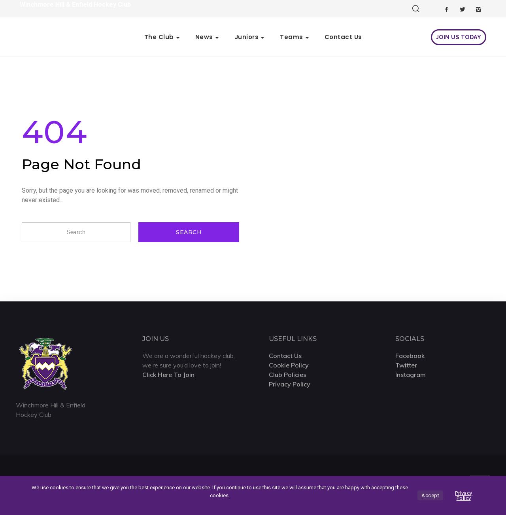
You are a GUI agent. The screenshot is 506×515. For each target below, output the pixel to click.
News (204, 37)
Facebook (410, 356)
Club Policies (287, 375)
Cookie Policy (289, 365)
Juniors (246, 37)
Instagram (410, 375)
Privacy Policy (289, 384)
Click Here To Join (168, 375)
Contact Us (343, 37)
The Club (159, 37)
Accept (430, 495)
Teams (291, 37)
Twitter (406, 365)
